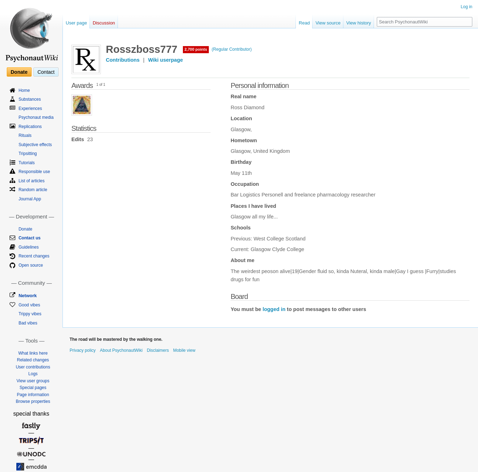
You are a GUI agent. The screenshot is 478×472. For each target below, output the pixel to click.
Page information (33, 394)
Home (24, 90)
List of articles (31, 180)
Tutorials (26, 162)
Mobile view (184, 350)
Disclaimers (158, 350)
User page (76, 23)
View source (328, 23)
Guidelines (28, 247)
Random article (32, 189)
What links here (33, 353)
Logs (33, 373)
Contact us (29, 237)
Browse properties (33, 401)
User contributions (33, 367)
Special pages (33, 387)
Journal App (29, 198)
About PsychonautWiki (121, 350)
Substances (29, 99)
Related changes (33, 359)
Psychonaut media (36, 117)
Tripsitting (27, 153)
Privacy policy (83, 350)
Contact (45, 72)
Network (27, 295)
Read (304, 23)
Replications (30, 126)
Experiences (30, 108)
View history (358, 23)
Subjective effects (35, 144)
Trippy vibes (29, 313)
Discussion (104, 23)
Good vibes (29, 304)
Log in (466, 6)
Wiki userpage (165, 60)
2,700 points (196, 49)
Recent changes (33, 256)
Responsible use (34, 171)
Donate (19, 72)
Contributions (123, 60)
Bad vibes (27, 323)
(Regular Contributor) (232, 49)
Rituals (25, 135)
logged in (273, 309)
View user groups (33, 380)
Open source (30, 265)
